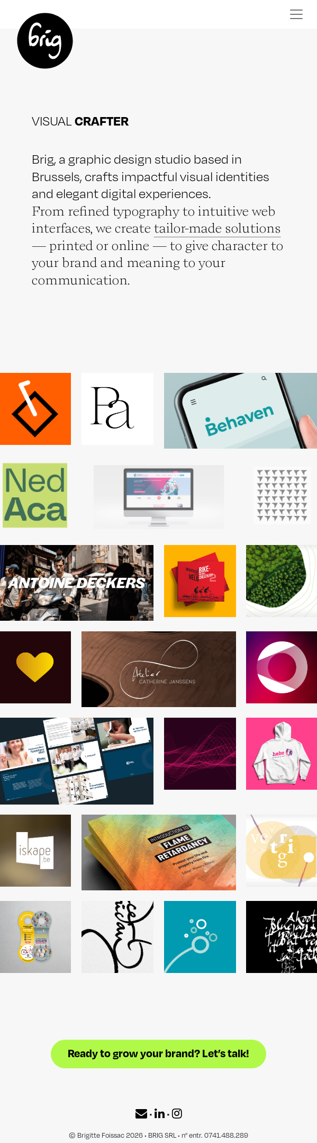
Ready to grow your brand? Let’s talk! (158, 1050)
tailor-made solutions (217, 228)
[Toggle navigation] (296, 14)
